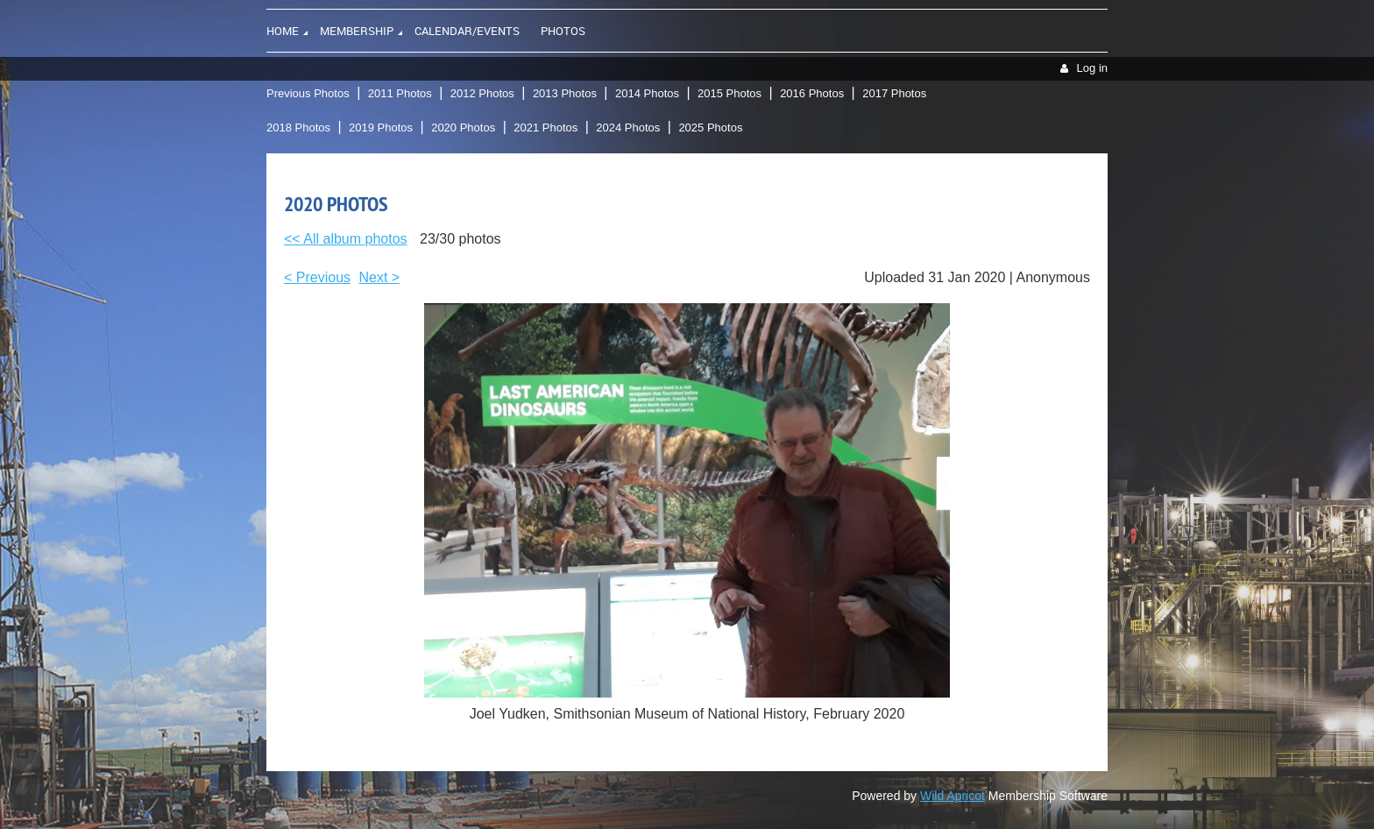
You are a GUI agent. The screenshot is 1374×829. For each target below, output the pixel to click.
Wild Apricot (952, 796)
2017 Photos (894, 93)
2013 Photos (565, 93)
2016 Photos (812, 93)
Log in (1092, 67)
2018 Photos (298, 127)
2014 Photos (647, 93)
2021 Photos (545, 127)
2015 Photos (729, 93)
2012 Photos (482, 93)
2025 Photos (710, 127)
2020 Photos (463, 127)
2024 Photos (628, 127)
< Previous (317, 277)
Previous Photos (308, 93)
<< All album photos (345, 238)
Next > (379, 277)
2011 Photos (400, 93)
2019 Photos (381, 127)
